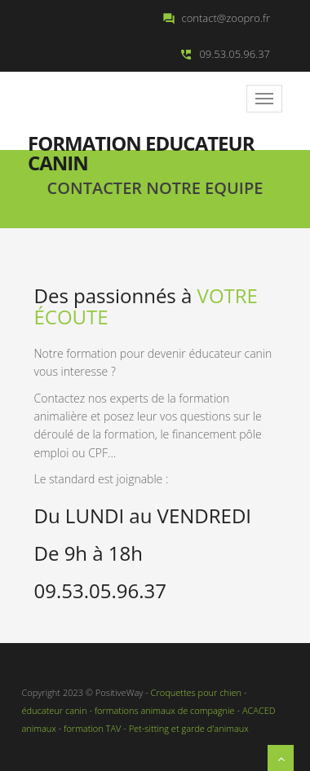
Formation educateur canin (141, 142)
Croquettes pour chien (196, 692)
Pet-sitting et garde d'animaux (189, 728)
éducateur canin (54, 710)
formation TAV (92, 728)
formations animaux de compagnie (163, 710)
